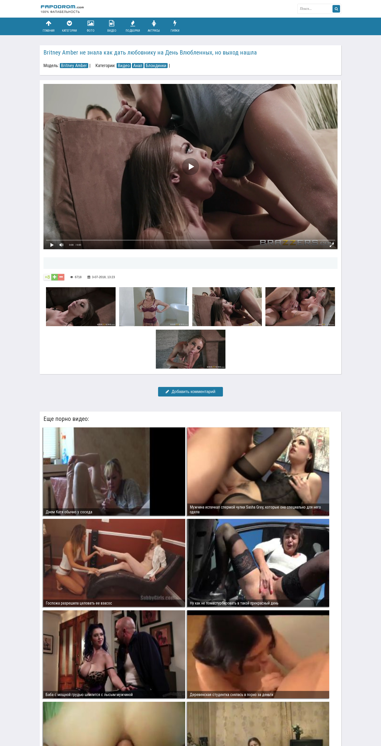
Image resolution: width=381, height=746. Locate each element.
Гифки (175, 26)
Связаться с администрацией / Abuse (70, 719)
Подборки (133, 26)
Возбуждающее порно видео (129, 723)
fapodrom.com (65, 9)
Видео (112, 26)
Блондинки (156, 65)
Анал (137, 65)
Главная (48, 26)
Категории (69, 26)
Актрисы (154, 26)
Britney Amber (74, 65)
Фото (91, 26)
